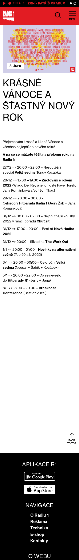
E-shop (37, 534)
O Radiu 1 (39, 515)
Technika (39, 527)
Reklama (38, 521)
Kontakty (39, 540)
